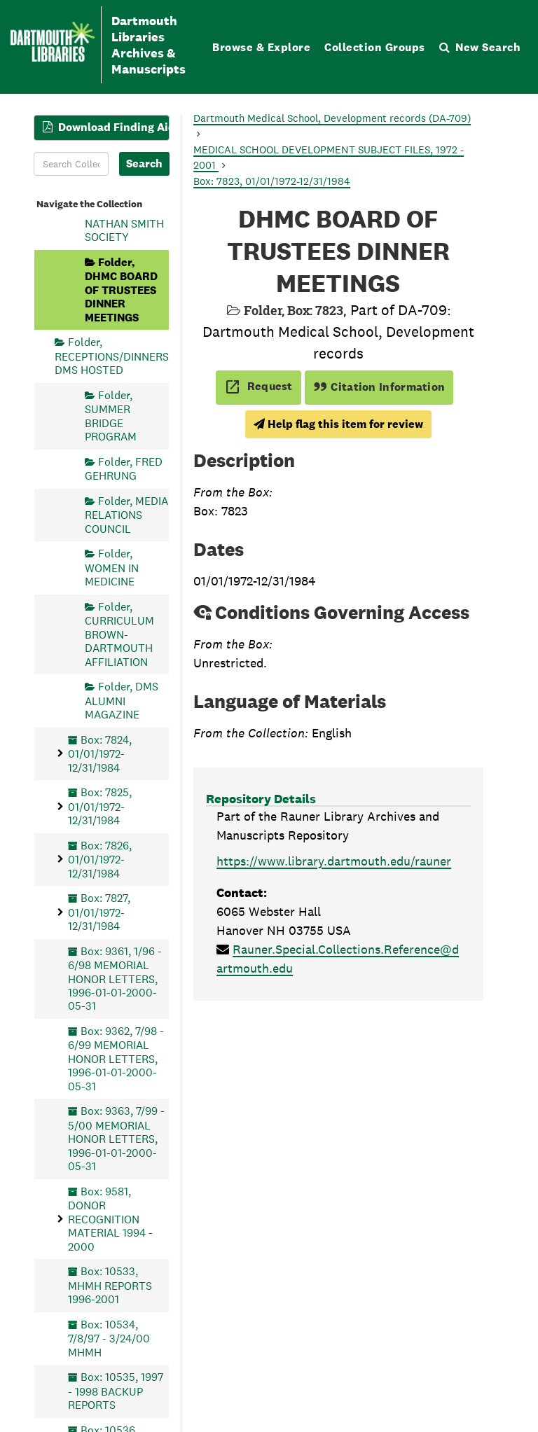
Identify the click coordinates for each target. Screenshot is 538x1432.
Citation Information (379, 387)
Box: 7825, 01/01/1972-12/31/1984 (100, 806)
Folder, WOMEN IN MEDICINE (112, 567)
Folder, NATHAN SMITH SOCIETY (124, 223)
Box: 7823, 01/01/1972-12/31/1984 (271, 181)
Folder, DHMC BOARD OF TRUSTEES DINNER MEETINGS (121, 290)
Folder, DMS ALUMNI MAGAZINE (121, 700)
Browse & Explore (261, 47)
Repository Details (261, 799)
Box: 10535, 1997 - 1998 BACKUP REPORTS (115, 1391)
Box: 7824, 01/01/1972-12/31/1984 (100, 753)
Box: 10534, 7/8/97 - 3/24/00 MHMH (109, 1338)
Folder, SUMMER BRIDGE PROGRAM (111, 416)
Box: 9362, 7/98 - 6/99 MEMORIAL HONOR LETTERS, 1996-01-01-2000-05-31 (116, 1059)
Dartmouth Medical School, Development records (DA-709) (332, 118)
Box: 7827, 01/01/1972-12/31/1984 (99, 912)
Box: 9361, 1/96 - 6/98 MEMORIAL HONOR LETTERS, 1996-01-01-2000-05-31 (115, 979)
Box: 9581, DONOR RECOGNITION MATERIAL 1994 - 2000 (110, 1219)
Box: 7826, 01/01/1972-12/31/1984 (100, 859)
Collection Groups (374, 47)
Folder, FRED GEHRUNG (124, 468)
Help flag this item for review (338, 424)
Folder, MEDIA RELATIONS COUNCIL (126, 515)
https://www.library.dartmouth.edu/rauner (333, 861)
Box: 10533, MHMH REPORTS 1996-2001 (110, 1285)
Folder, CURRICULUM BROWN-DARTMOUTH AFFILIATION (119, 634)
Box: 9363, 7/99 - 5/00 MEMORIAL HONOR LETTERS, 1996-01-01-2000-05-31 (116, 1139)
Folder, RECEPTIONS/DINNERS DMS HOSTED (112, 356)
